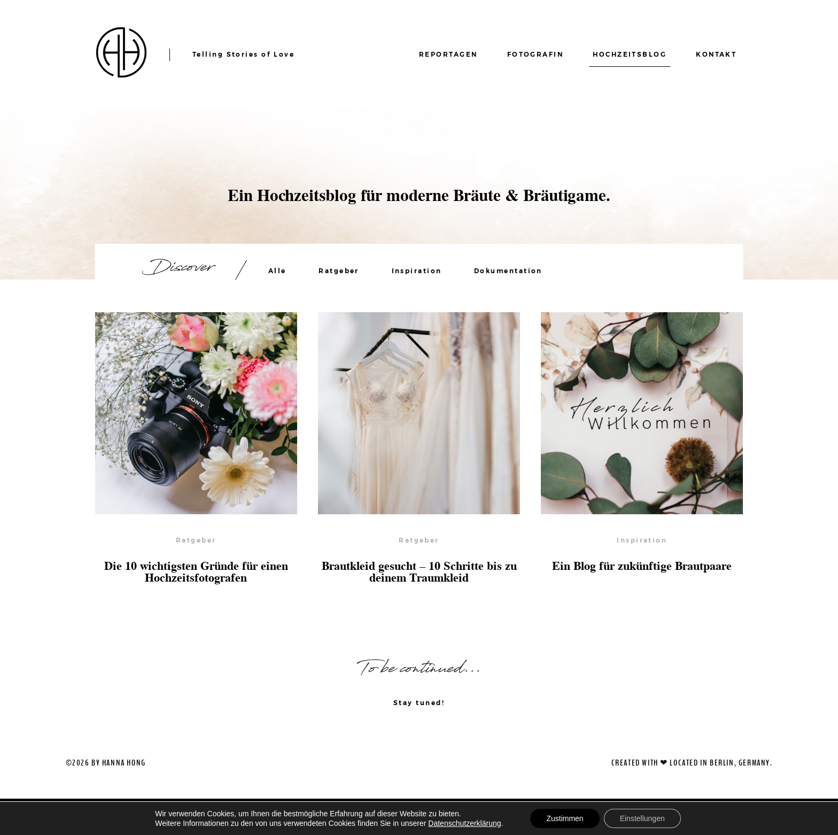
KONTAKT (716, 54)
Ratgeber (339, 271)
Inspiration (417, 271)
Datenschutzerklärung (464, 823)
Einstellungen (642, 818)
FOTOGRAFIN (535, 54)
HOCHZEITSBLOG (629, 54)
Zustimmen (564, 818)
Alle (277, 271)
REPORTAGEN (448, 54)
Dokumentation (508, 271)
